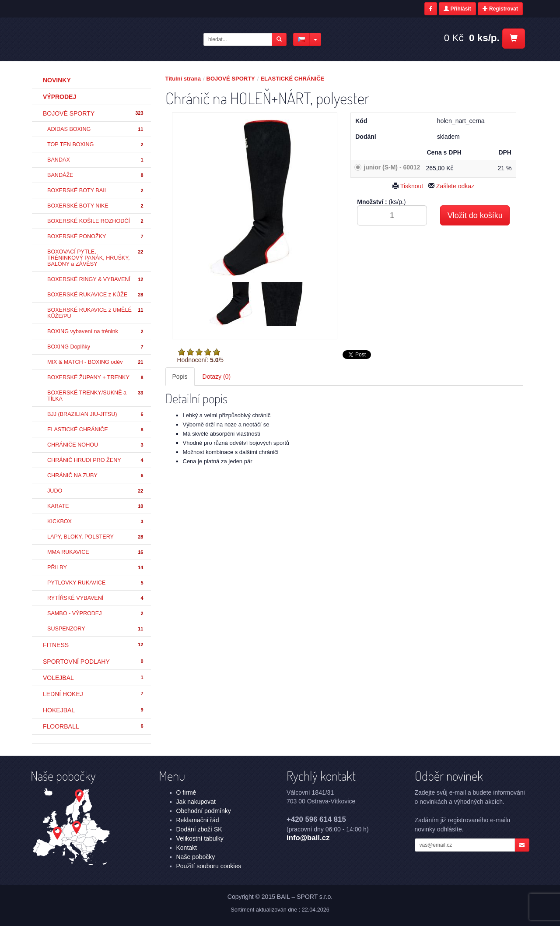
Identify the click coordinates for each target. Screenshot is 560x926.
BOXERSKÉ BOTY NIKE (95, 206)
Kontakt (186, 847)
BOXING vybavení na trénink (95, 331)
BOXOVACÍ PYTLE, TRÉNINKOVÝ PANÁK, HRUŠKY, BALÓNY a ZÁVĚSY (95, 258)
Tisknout (407, 186)
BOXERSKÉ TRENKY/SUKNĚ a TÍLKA (95, 396)
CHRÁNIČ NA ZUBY (95, 475)
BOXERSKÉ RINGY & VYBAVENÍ (95, 279)
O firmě (186, 792)
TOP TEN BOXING (95, 144)
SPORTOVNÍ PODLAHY (93, 661)
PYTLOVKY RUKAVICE (95, 583)
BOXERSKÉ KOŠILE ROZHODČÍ (95, 221)
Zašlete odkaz (451, 186)
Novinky (57, 80)
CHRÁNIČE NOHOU (95, 445)
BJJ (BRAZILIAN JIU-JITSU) (95, 414)
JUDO (95, 491)
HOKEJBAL (93, 710)
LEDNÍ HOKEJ (93, 693)
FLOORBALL (93, 726)
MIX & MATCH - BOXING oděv (95, 362)
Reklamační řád (197, 820)
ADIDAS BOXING (95, 129)
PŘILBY (95, 567)
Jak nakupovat (196, 801)
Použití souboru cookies (209, 866)
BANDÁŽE (95, 175)
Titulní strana (183, 78)
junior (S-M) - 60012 (392, 167)
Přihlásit (457, 9)
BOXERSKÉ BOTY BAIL (95, 190)
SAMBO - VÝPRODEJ (95, 613)
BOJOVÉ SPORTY (93, 113)
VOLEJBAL (93, 677)
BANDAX (95, 160)
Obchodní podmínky (203, 810)
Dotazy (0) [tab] (217, 376)
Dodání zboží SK (199, 829)
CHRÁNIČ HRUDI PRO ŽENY (95, 460)
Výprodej (59, 96)
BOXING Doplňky (95, 347)
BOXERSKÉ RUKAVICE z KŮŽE (95, 295)
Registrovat (500, 9)
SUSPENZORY (95, 629)
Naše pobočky (195, 856)
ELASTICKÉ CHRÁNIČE (95, 429)
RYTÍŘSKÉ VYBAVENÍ (95, 598)
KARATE (95, 506)
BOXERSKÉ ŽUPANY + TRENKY (95, 377)
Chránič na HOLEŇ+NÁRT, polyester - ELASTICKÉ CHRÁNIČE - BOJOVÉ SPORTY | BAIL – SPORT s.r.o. (101, 39)
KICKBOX (95, 521)
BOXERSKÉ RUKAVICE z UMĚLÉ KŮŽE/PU (95, 313)
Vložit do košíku (475, 215)
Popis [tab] (180, 376)
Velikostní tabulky (200, 838)
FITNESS (93, 644)
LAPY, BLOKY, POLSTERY (95, 537)
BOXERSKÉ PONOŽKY (95, 236)
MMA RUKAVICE (95, 552)
